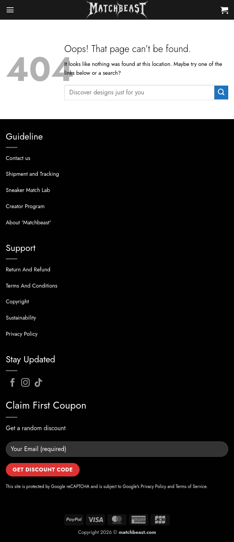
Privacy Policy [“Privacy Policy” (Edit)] (22, 334)
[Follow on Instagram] (25, 383)
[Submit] (221, 92)
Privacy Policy (153, 486)
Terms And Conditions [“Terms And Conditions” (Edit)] (31, 286)
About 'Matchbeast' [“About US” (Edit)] (28, 222)
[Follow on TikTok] (38, 383)
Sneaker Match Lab (28, 190)
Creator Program (25, 206)
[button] (10, 10)
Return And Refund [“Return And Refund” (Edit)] (28, 269)
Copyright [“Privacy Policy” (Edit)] (17, 301)
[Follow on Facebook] (12, 383)
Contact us (18, 158)
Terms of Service (191, 486)
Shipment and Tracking (32, 174)
